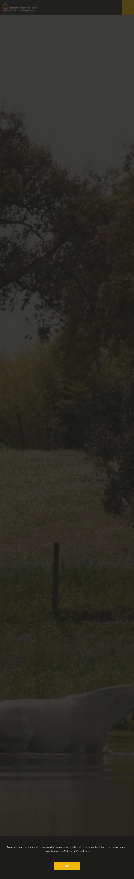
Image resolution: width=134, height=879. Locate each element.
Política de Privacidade (77, 851)
